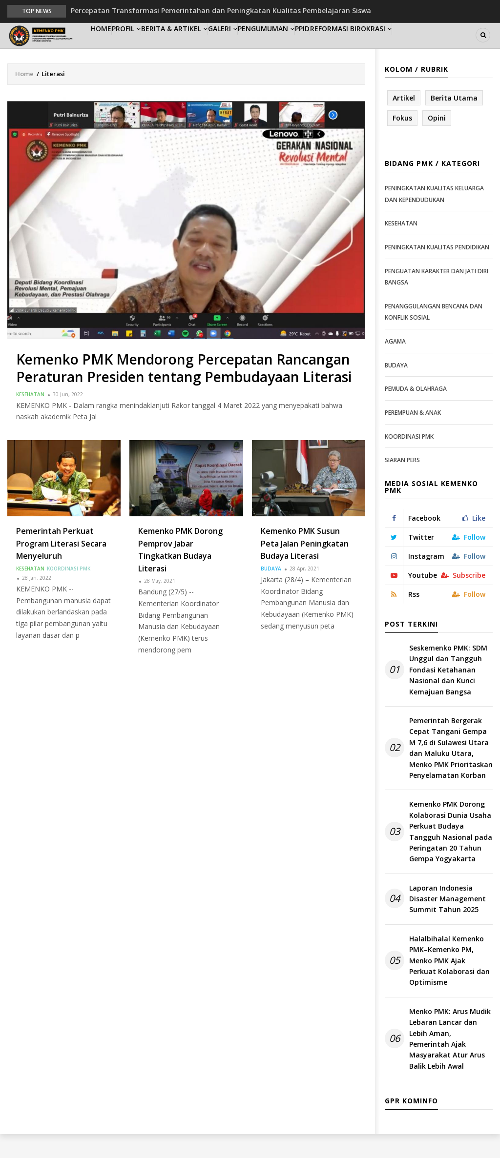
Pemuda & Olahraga (416, 412)
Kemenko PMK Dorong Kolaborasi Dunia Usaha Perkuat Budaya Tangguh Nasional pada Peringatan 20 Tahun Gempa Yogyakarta (450, 855)
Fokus (402, 141)
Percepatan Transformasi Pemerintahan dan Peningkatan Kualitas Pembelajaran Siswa (221, 10)
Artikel (404, 121)
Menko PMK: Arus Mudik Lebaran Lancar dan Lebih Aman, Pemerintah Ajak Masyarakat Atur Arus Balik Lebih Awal (450, 1063)
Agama (395, 365)
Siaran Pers (402, 484)
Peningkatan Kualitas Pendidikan (437, 271)
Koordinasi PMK (68, 592)
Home (107, 47)
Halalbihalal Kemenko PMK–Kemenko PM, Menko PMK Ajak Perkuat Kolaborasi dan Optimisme (449, 984)
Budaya (271, 592)
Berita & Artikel (202, 47)
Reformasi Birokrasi (419, 47)
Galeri (260, 47)
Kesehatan (30, 417)
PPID (361, 47)
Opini (437, 141)
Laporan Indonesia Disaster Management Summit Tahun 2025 (447, 922)
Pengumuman (314, 47)
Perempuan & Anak (413, 436)
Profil (144, 47)
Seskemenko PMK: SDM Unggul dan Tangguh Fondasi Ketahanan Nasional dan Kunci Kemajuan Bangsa (448, 693)
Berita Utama (454, 121)
